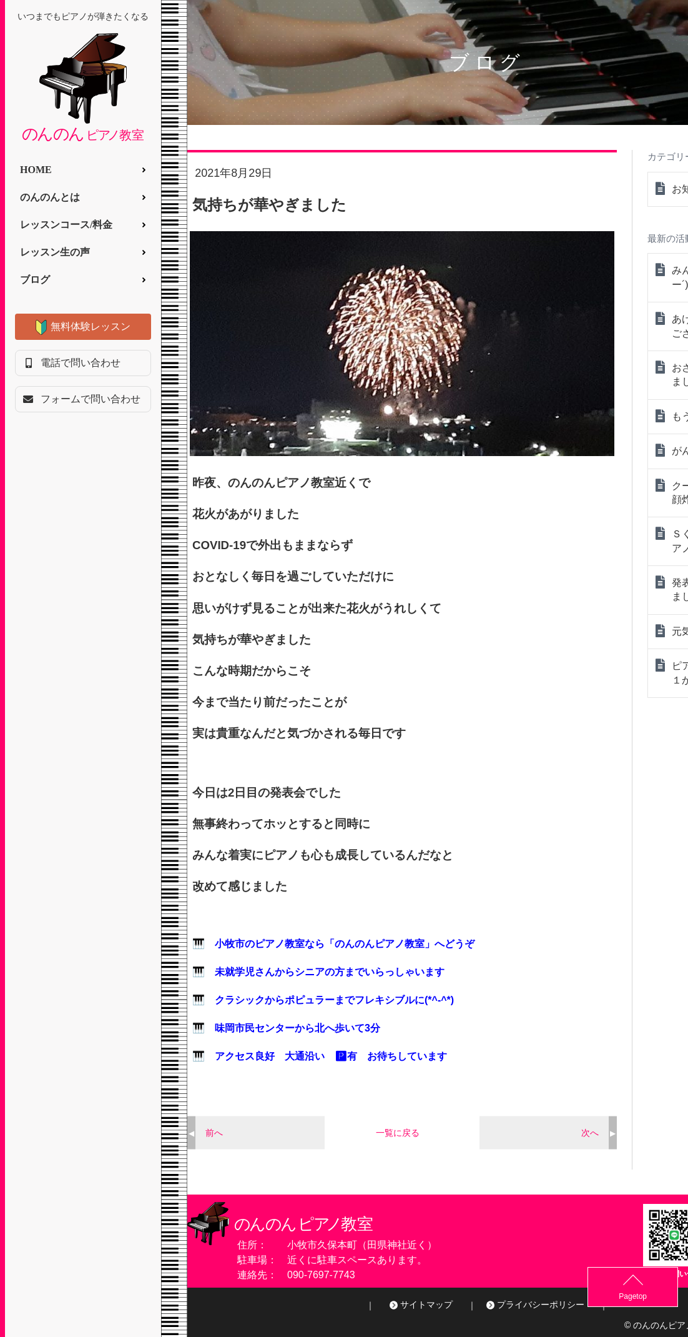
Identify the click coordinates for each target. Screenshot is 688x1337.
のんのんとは (50, 197)
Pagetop (657, 1296)
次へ (590, 1133)
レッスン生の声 (55, 252)
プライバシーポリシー (540, 1305)
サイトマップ (426, 1305)
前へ (214, 1133)
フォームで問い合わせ (90, 399)
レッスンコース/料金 (66, 224)
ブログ (35, 279)
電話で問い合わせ (80, 362)
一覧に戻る (398, 1133)
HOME (36, 169)
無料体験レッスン (90, 326)
